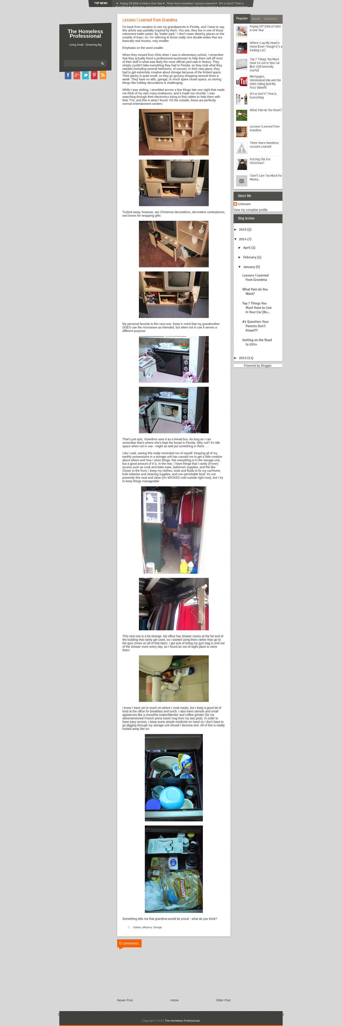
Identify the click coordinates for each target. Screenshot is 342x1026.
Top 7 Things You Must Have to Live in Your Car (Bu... (257, 307)
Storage (157, 927)
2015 (243, 229)
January (249, 267)
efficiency (147, 927)
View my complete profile (250, 210)
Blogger (266, 365)
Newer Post (125, 1000)
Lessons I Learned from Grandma (255, 277)
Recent (256, 19)
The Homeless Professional (85, 33)
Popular (242, 18)
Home (174, 1000)
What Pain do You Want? (266, 110)
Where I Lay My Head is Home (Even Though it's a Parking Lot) (266, 46)
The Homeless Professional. (182, 1020)
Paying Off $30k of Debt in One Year (141, 3)
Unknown (244, 204)
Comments (270, 19)
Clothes (137, 927)
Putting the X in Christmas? (260, 161)
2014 (243, 239)
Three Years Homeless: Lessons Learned (190, 3)
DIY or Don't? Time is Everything (263, 95)
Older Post (223, 1000)
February (250, 257)
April (247, 247)
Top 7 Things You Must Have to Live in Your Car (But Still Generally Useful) (265, 64)
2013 (243, 358)
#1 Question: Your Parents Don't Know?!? (255, 326)
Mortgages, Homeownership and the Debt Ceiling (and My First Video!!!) (265, 82)
